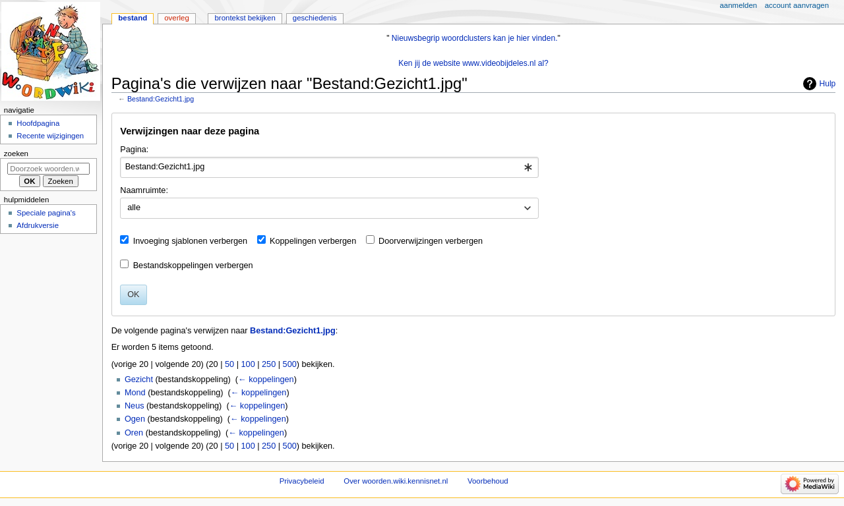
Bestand (132, 18)
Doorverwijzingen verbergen (430, 241)
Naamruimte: (144, 190)
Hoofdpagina (37, 123)
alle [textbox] (133, 207)
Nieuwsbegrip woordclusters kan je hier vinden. (475, 38)
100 (248, 364)
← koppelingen (266, 379)
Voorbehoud (487, 481)
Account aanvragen (797, 5)
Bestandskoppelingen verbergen (193, 265)
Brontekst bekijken (244, 18)
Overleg (176, 18)
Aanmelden (739, 5)
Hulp (828, 83)
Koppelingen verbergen (313, 241)
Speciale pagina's (45, 213)
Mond (135, 392)
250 (269, 364)
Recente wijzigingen (50, 136)
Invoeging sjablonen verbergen (190, 241)
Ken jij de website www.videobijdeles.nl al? (473, 63)
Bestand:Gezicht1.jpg (160, 99)
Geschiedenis (315, 18)
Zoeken (16, 153)
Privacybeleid (302, 481)
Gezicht (139, 379)
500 (290, 364)
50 (229, 364)
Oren (134, 432)
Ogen (135, 419)
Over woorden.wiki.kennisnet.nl (396, 481)
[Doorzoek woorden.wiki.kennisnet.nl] (48, 169)
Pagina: (134, 149)
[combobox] (329, 167)
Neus (134, 405)
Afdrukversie (37, 225)
